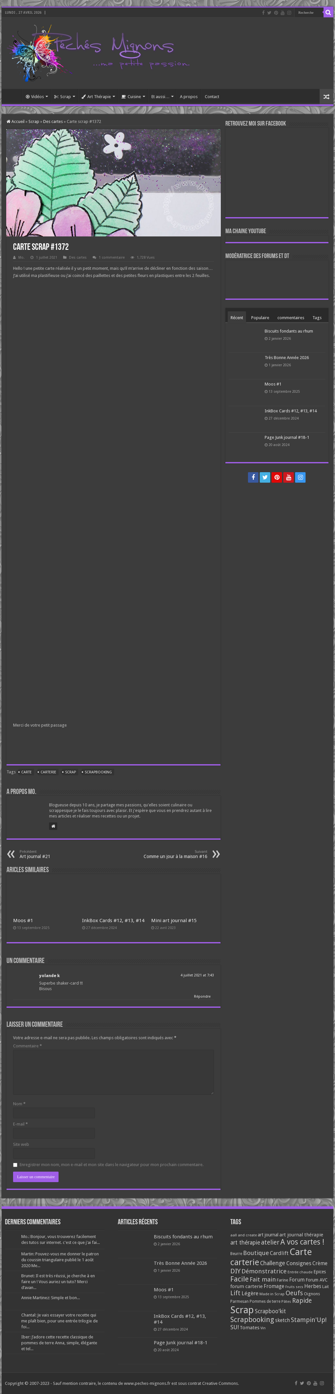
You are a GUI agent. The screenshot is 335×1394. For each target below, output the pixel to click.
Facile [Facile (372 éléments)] (239, 1279)
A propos (189, 96)
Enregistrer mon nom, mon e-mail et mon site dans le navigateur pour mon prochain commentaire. (111, 1164)
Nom (19, 1103)
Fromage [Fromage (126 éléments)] (274, 1286)
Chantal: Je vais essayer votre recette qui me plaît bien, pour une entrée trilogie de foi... (59, 1321)
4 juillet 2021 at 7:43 (197, 975)
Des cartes (53, 121)
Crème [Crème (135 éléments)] (319, 1263)
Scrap (62, 96)
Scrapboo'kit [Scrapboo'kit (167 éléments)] (270, 1311)
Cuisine (131, 96)
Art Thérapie (96, 96)
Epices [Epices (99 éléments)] (319, 1271)
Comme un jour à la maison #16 (173, 854)
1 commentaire (112, 257)
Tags (317, 317)
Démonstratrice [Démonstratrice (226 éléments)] (264, 1271)
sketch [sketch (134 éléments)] (282, 1320)
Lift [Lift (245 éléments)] (235, 1293)
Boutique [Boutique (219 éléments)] (256, 1252)
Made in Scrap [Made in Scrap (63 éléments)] (272, 1294)
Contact (212, 96)
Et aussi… (160, 96)
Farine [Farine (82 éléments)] (282, 1280)
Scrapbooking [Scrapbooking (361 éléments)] (252, 1320)
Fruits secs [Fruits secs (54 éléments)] (294, 1287)
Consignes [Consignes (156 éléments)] (298, 1263)
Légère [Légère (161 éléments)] (249, 1293)
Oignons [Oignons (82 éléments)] (312, 1293)
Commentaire (27, 1045)
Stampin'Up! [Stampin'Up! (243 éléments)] (308, 1320)
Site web (21, 1144)
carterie (48, 772)
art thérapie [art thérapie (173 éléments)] (245, 1242)
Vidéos (35, 96)
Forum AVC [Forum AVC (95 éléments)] (316, 1279)
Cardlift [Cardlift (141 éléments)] (279, 1253)
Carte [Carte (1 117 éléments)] (301, 1252)
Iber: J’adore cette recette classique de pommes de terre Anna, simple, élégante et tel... (59, 1342)
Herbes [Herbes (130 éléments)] (312, 1286)
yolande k (49, 975)
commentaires (290, 317)
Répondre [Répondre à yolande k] (202, 996)
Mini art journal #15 (174, 920)
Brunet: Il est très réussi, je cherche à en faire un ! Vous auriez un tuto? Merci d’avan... (58, 1281)
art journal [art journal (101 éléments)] (268, 1234)
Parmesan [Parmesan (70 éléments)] (239, 1301)
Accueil (13, 96)
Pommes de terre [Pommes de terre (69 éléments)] (265, 1301)
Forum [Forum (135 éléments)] (297, 1280)
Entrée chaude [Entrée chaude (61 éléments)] (300, 1272)
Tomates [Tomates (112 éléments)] (249, 1328)
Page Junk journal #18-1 (287, 437)
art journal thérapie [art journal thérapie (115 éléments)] (301, 1235)
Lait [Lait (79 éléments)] (325, 1286)
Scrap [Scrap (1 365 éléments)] (242, 1310)
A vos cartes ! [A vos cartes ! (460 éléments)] (302, 1242)
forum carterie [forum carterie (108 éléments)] (246, 1286)
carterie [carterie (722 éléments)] (244, 1262)
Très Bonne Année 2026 (287, 357)
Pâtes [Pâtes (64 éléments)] (286, 1301)
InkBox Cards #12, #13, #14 (113, 920)
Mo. (21, 257)
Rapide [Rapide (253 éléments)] (302, 1300)
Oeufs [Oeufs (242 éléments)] (294, 1293)
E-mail (20, 1124)
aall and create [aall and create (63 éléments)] (243, 1235)
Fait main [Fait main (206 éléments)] (263, 1279)
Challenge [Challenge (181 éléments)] (272, 1263)
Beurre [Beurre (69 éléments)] (236, 1253)
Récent (237, 317)
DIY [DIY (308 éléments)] (235, 1271)
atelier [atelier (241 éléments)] (270, 1242)
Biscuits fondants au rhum (289, 331)
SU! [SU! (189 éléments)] (234, 1327)
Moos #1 (23, 920)
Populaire (260, 317)
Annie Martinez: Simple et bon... (50, 1297)
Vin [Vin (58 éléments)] (263, 1328)
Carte (26, 772)
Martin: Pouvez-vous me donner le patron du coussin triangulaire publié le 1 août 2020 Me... (60, 1259)
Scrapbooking (98, 772)
